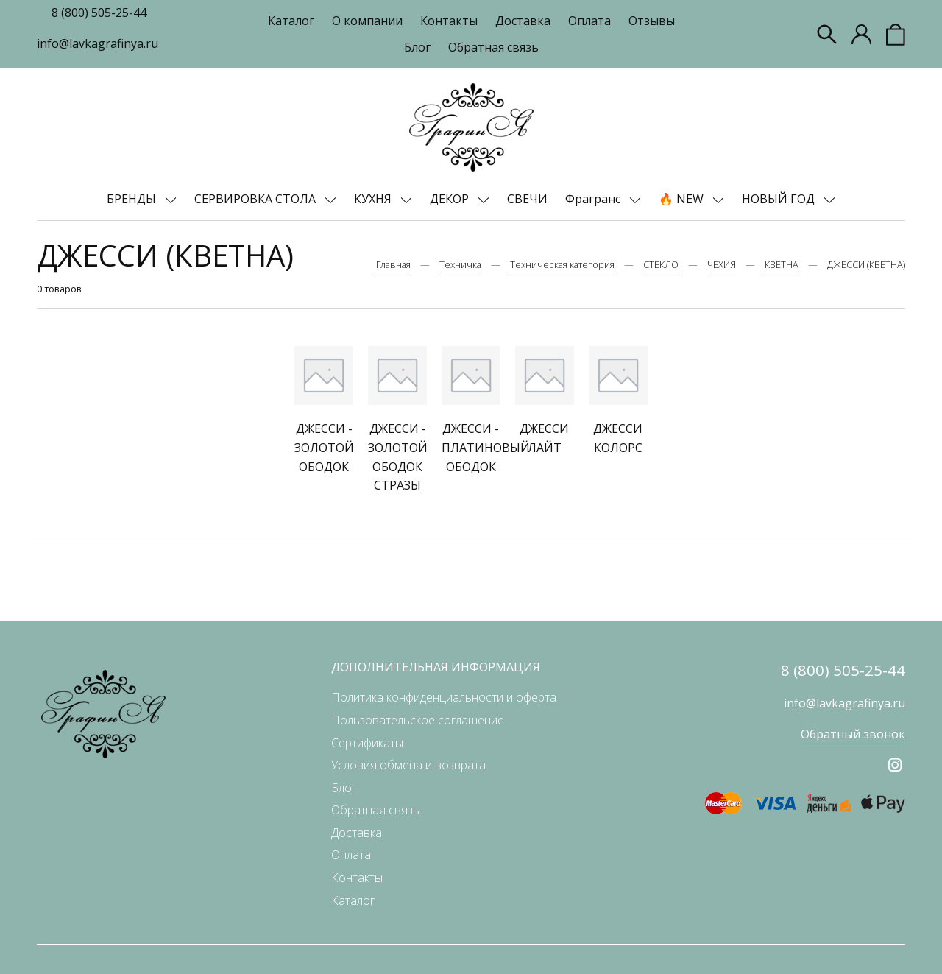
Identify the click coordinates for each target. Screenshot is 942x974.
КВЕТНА (781, 264)
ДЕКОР (451, 199)
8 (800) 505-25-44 (99, 12)
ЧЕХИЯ (721, 264)
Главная (393, 264)
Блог (417, 47)
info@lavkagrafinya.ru (97, 43)
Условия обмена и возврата (408, 765)
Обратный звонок (853, 734)
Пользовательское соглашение (417, 720)
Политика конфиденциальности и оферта (443, 697)
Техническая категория (562, 264)
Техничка (460, 264)
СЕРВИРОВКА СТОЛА (256, 199)
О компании (367, 21)
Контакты (449, 21)
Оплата (589, 21)
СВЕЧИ (527, 199)
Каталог (291, 21)
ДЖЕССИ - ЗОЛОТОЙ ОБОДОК (324, 447)
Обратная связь (493, 47)
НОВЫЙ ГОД (780, 199)
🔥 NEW (682, 199)
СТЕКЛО (661, 264)
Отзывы (651, 21)
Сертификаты (367, 743)
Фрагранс (594, 199)
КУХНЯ (374, 199)
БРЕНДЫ (133, 199)
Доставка (522, 21)
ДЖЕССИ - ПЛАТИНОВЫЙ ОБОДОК (486, 447)
